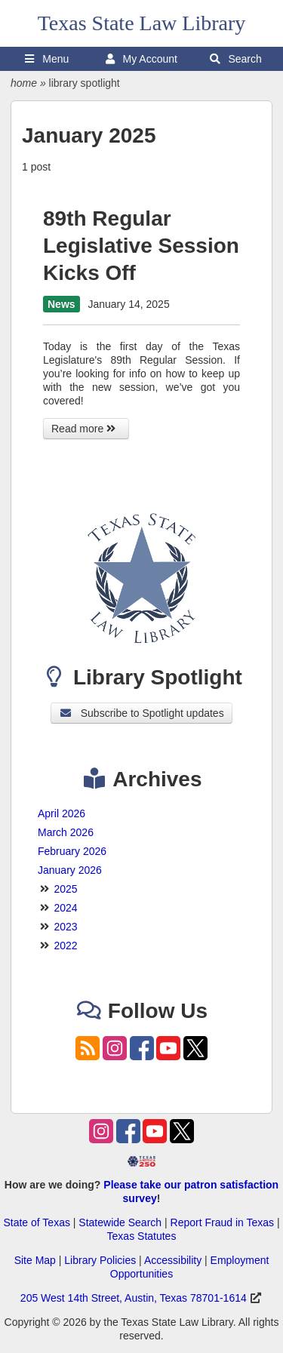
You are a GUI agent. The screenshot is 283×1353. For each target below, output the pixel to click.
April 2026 (61, 813)
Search (236, 59)
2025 (65, 889)
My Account (141, 59)
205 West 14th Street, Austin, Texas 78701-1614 (133, 1298)
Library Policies (100, 1260)
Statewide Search (119, 1222)
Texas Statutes (142, 1236)
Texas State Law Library (142, 23)
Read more (86, 429)
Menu (47, 59)
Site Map (35, 1260)
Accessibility (172, 1260)
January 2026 (70, 870)
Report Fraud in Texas (222, 1222)
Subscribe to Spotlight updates (141, 713)
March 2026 (66, 832)
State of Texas (36, 1222)
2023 (65, 927)
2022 (65, 945)
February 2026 (72, 851)
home (24, 83)
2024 (65, 908)
